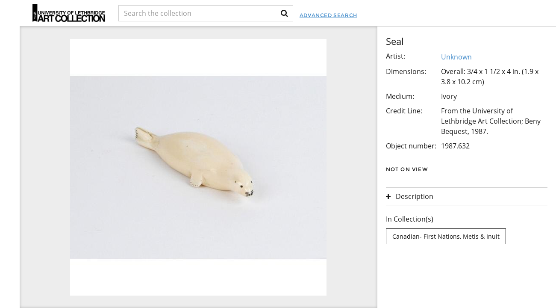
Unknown (456, 57)
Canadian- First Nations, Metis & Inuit (446, 236)
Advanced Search (328, 15)
